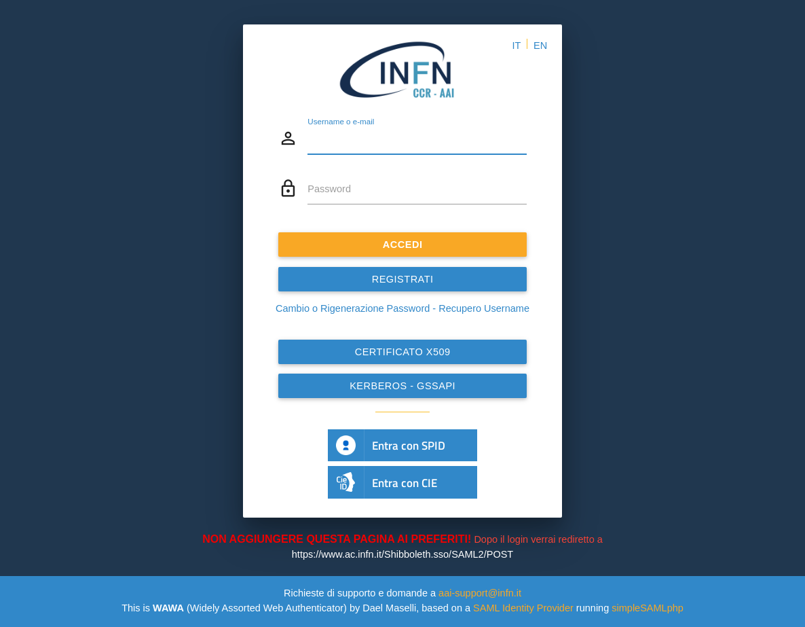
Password (329, 188)
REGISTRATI (403, 279)
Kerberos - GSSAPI (402, 385)
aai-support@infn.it (479, 593)
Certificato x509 (403, 351)
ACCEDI (403, 244)
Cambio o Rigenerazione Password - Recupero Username (402, 308)
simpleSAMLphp (648, 608)
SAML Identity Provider (523, 608)
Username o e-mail (340, 120)
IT (516, 45)
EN (540, 45)
